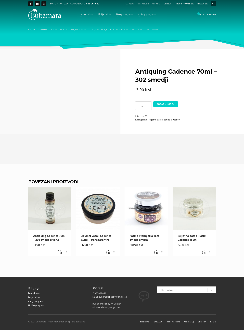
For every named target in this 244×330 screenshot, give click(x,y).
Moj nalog (156, 4)
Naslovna (144, 321)
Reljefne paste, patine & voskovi (164, 119)
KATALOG (129, 4)
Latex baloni (34, 293)
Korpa (213, 321)
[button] (60, 252)
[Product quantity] (143, 105)
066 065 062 (92, 3)
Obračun (167, 4)
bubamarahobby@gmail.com (113, 296)
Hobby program (36, 305)
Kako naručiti (143, 4)
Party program (35, 301)
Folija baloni (34, 297)
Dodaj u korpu (166, 104)
